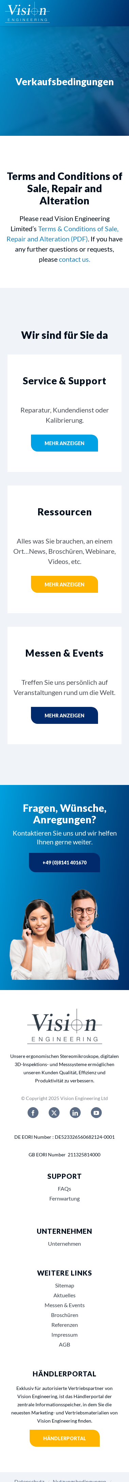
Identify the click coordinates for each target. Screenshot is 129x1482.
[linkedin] (75, 1112)
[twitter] (54, 1112)
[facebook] (33, 1112)
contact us (74, 259)
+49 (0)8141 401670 (64, 862)
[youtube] (96, 1112)
